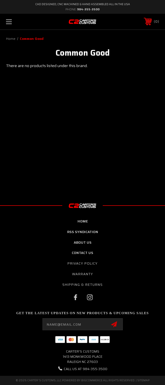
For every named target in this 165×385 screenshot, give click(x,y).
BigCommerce (91, 380)
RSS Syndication (82, 231)
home (82, 221)
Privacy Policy (82, 263)
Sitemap (143, 380)
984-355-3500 (88, 9)
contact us (82, 252)
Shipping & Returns (82, 284)
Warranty (82, 274)
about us (83, 242)
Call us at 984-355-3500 (85, 369)
